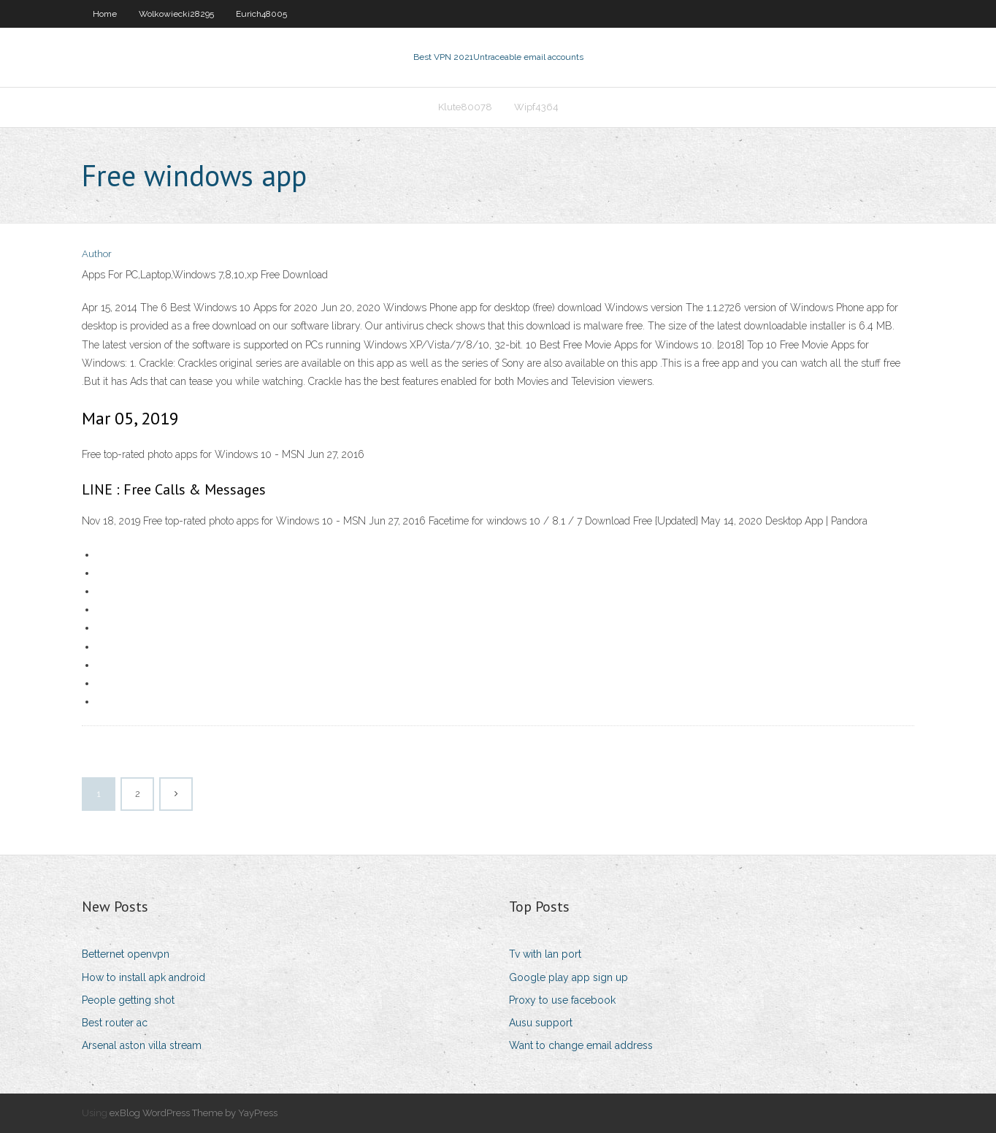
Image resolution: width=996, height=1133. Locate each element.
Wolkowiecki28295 (176, 14)
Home (105, 14)
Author (97, 253)
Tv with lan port (545, 954)
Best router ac (115, 1023)
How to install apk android (143, 977)
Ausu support (540, 1023)
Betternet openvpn (125, 954)
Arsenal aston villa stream (142, 1045)
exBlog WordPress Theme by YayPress (193, 1112)
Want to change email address (581, 1045)
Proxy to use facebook (562, 1000)
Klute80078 (465, 107)
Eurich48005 (261, 14)
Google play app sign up (568, 977)
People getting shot (128, 1000)
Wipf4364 (536, 107)
